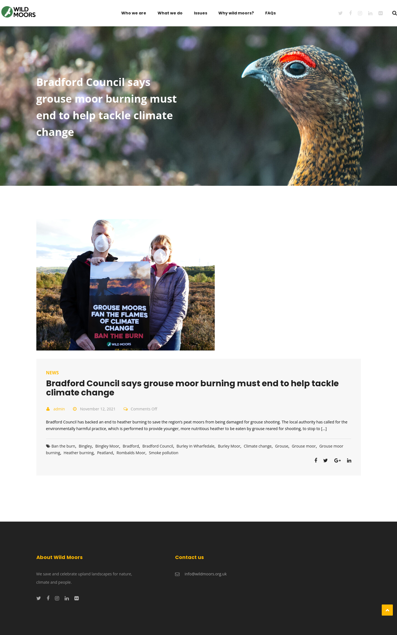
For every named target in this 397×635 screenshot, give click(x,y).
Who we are (133, 13)
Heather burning (78, 452)
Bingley (85, 446)
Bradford (131, 446)
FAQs (270, 13)
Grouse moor (304, 446)
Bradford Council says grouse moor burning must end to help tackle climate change (192, 388)
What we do (170, 13)
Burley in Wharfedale (195, 446)
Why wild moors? (236, 13)
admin (59, 409)
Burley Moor (229, 446)
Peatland (105, 452)
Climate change (258, 446)
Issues (200, 13)
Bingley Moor (107, 446)
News (52, 373)
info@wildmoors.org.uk (206, 573)
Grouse (281, 446)
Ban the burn (63, 446)
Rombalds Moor (131, 452)
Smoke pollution (163, 452)
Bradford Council (157, 446)
